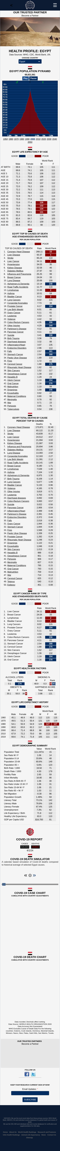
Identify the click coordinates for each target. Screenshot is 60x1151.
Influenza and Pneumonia (19, 274)
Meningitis (12, 399)
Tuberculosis (13, 409)
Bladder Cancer (14, 296)
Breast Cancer (14, 277)
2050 (30, 142)
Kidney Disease (14, 268)
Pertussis (11, 406)
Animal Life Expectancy (30, 1135)
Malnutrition (12, 387)
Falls (9, 351)
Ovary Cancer (13, 313)
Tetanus (11, 581)
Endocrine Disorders (16, 348)
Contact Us (51, 1135)
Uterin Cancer (13, 380)
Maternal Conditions (16, 396)
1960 (11, 139)
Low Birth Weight (15, 309)
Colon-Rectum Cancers (18, 322)
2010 (38, 139)
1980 (21, 139)
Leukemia (11, 316)
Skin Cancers (13, 370)
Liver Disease (13, 255)
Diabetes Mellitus (15, 271)
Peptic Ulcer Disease (17, 358)
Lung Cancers (13, 300)
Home (5, 1132)
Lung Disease (13, 280)
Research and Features (47, 1132)
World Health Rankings (27, 1132)
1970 (16, 139)
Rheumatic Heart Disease (19, 367)
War (9, 403)
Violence (11, 319)
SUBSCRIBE (30, 1100)
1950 (5, 139)
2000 (32, 139)
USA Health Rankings (11, 1135)
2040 (54, 139)
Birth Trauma (13, 338)
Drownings (12, 390)
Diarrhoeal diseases (16, 342)
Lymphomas (13, 290)
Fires (9, 361)
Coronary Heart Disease (18, 252)
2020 (43, 139)
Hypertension (13, 264)
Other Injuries (13, 325)
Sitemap (29, 1138)
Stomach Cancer (15, 354)
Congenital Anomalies (17, 303)
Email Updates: (29, 1089)
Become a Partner (30, 15)
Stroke (10, 258)
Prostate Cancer (15, 306)
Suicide (10, 335)
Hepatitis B (12, 377)
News (43, 1135)
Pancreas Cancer (15, 332)
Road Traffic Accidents (17, 287)
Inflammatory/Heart (16, 345)
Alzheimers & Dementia (18, 284)
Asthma (10, 293)
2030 (49, 139)
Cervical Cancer (14, 364)
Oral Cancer (13, 383)
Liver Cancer (13, 261)
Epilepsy (11, 585)
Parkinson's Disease (16, 329)
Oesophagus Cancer (17, 374)
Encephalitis (13, 393)
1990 (27, 139)
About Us (13, 1132)
